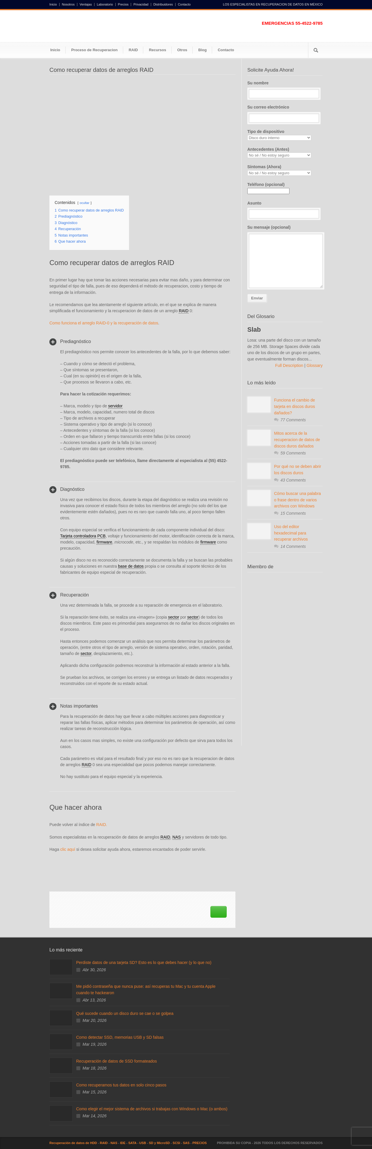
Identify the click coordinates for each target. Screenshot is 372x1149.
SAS (186, 1143)
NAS (113, 1143)
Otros (182, 50)
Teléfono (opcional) (268, 187)
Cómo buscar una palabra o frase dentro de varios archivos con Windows (297, 499)
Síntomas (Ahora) (285, 170)
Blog (202, 50)
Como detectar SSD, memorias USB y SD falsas (120, 1037)
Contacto (184, 4)
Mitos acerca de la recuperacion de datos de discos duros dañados (297, 439)
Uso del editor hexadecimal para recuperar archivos (291, 532)
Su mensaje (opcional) (285, 256)
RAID (133, 50)
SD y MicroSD (159, 1143)
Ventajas (86, 4)
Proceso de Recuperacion (94, 50)
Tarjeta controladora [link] (78, 536)
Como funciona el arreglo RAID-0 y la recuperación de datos (103, 323)
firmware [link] (104, 542)
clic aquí (67, 849)
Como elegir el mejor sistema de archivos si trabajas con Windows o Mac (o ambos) (152, 1109)
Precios (123, 4)
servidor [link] (115, 406)
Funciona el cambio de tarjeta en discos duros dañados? (294, 406)
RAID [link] (183, 310)
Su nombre (285, 90)
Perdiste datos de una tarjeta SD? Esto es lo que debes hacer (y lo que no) (143, 962)
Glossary (314, 365)
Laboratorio (105, 4)
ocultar (85, 203)
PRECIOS (199, 1143)
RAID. (101, 824)
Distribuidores (163, 4)
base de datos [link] (131, 566)
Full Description (289, 365)
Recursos (157, 50)
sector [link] (173, 617)
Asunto (285, 210)
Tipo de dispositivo (285, 135)
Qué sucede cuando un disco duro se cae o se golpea (125, 1013)
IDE (122, 1143)
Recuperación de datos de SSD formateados (116, 1061)
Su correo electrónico (285, 114)
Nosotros (68, 4)
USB (142, 1143)
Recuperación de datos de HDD (73, 1143)
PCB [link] (101, 536)
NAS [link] (176, 837)
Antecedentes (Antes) (285, 152)
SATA (132, 1143)
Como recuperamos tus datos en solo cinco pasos (121, 1085)
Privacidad (140, 4)
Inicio (53, 4)
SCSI (176, 1143)
